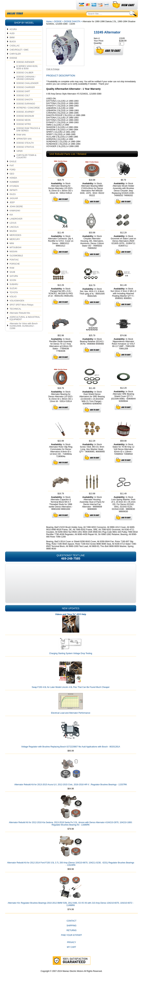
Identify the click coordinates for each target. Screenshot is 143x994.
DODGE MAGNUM (25, 124)
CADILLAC (15, 54)
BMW (12, 45)
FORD (12, 178)
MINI (12, 251)
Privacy (71, 950)
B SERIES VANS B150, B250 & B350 (27, 75)
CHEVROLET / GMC (19, 58)
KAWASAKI (15, 218)
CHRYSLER (15, 62)
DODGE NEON (23, 128)
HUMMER (14, 190)
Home (49, 29)
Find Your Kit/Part (71, 943)
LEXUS (13, 231)
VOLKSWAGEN (17, 309)
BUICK (13, 49)
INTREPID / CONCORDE (28, 116)
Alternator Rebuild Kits (20, 321)
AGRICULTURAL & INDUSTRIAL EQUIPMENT (25, 326)
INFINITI (13, 198)
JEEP (12, 210)
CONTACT (71, 929)
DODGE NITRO (23, 132)
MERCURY (15, 247)
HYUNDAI (14, 194)
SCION (13, 288)
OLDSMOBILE (16, 263)
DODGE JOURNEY (25, 120)
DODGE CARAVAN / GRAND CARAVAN (25, 86)
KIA (11, 223)
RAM (12, 276)
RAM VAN (21, 143)
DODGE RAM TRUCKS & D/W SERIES (28, 137)
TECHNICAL (15, 317)
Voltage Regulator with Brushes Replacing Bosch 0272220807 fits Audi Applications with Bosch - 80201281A (70, 755)
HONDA (13, 186)
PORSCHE (15, 272)
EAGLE (13, 169)
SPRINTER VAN (24, 147)
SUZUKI (13, 296)
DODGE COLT (23, 103)
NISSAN (13, 259)
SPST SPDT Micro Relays (21, 313)
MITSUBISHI (15, 255)
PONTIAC (14, 268)
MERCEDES (15, 243)
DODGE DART (23, 99)
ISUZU (13, 202)
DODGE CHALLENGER (27, 91)
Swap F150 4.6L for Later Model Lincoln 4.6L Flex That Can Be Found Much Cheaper (71, 695)
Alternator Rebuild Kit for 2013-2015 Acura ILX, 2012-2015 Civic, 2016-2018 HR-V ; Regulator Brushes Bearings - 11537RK (70, 792)
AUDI (12, 41)
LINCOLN (14, 235)
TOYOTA (14, 300)
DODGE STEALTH (25, 151)
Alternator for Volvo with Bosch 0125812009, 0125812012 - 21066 (24, 334)
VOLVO (13, 304)
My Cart (71, 955)
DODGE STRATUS (25, 155)
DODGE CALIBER (24, 80)
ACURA (13, 37)
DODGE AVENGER (25, 70)
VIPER (19, 159)
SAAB (12, 280)
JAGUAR (14, 206)
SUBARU (14, 292)
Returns (71, 938)
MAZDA (13, 239)
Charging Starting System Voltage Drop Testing (70, 661)
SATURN (14, 284)
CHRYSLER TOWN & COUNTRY (26, 164)
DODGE (13, 66)
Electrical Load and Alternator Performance (70, 721)
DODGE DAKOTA (24, 107)
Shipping (71, 933)
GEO (12, 182)
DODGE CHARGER (25, 95)
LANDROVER (16, 227)
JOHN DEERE (16, 214)
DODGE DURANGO (25, 112)
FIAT (12, 173)
